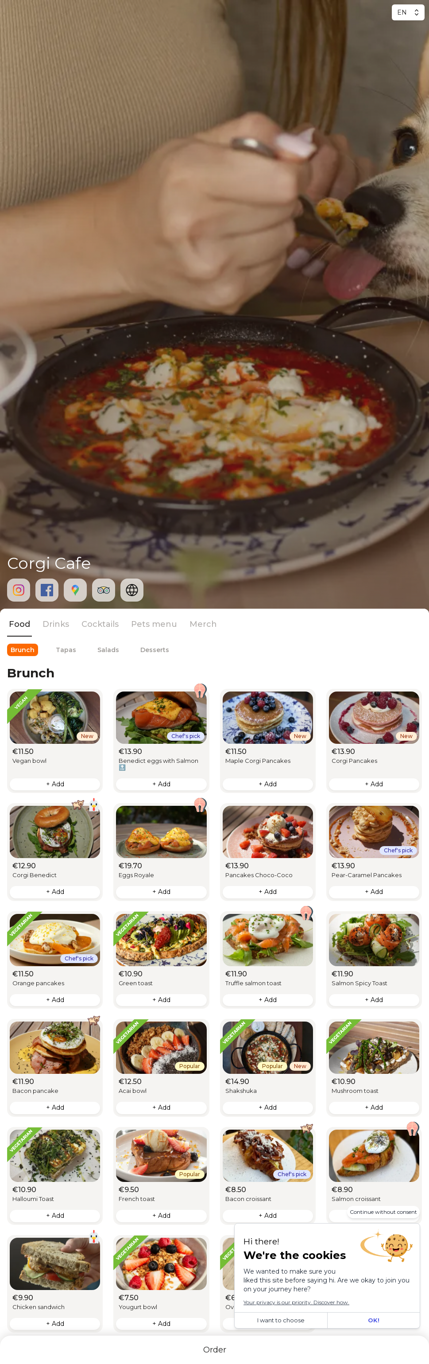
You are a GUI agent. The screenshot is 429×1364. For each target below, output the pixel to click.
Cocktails (100, 624)
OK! (373, 1320)
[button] (55, 741)
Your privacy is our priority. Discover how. (296, 1302)
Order (214, 1350)
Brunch (23, 650)
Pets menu (154, 624)
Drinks (56, 624)
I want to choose (281, 1320)
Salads (108, 650)
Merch (203, 624)
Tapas (66, 650)
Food (19, 624)
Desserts (154, 650)
